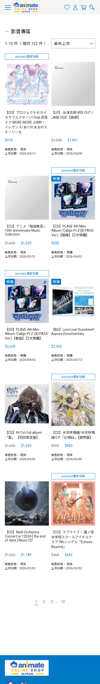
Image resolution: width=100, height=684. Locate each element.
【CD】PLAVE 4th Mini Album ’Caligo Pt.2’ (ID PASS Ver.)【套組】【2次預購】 (26, 334)
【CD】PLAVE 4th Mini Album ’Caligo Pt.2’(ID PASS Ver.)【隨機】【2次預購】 (72, 230)
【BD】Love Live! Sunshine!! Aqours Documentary (72, 332)
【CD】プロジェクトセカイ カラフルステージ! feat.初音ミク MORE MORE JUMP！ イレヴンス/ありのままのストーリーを (26, 122)
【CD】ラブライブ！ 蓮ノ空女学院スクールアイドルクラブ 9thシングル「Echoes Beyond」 (72, 539)
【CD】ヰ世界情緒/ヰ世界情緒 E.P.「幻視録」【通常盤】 (73, 435)
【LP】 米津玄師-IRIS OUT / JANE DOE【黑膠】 (72, 115)
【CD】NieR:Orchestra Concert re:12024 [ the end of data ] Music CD (25, 536)
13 (63, 602)
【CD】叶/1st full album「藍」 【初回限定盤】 (23, 435)
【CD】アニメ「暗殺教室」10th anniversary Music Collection (26, 230)
